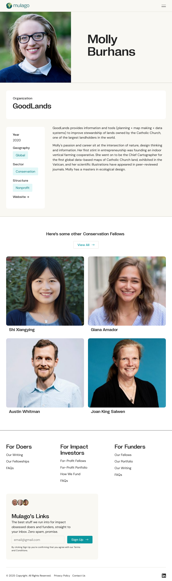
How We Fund (70, 474)
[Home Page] (17, 6)
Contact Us (78, 575)
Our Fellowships (17, 461)
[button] (164, 6)
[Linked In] (164, 575)
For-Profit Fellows (73, 461)
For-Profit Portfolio (73, 467)
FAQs (10, 468)
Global (20, 155)
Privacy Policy (62, 575)
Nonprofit (22, 188)
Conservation (25, 171)
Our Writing (14, 455)
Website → (21, 197)
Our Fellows (123, 455)
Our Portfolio (124, 461)
